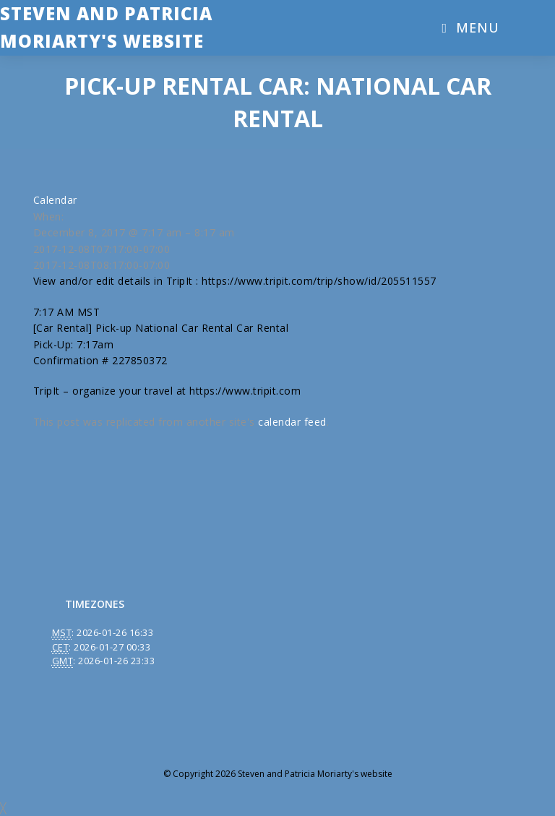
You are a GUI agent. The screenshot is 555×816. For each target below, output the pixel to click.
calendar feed (292, 422)
